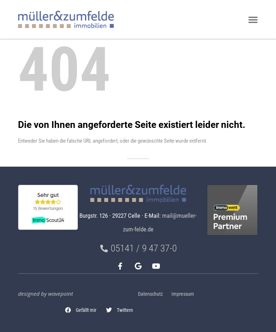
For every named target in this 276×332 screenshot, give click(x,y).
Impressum (182, 294)
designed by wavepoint (45, 293)
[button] (80, 310)
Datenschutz (150, 294)
